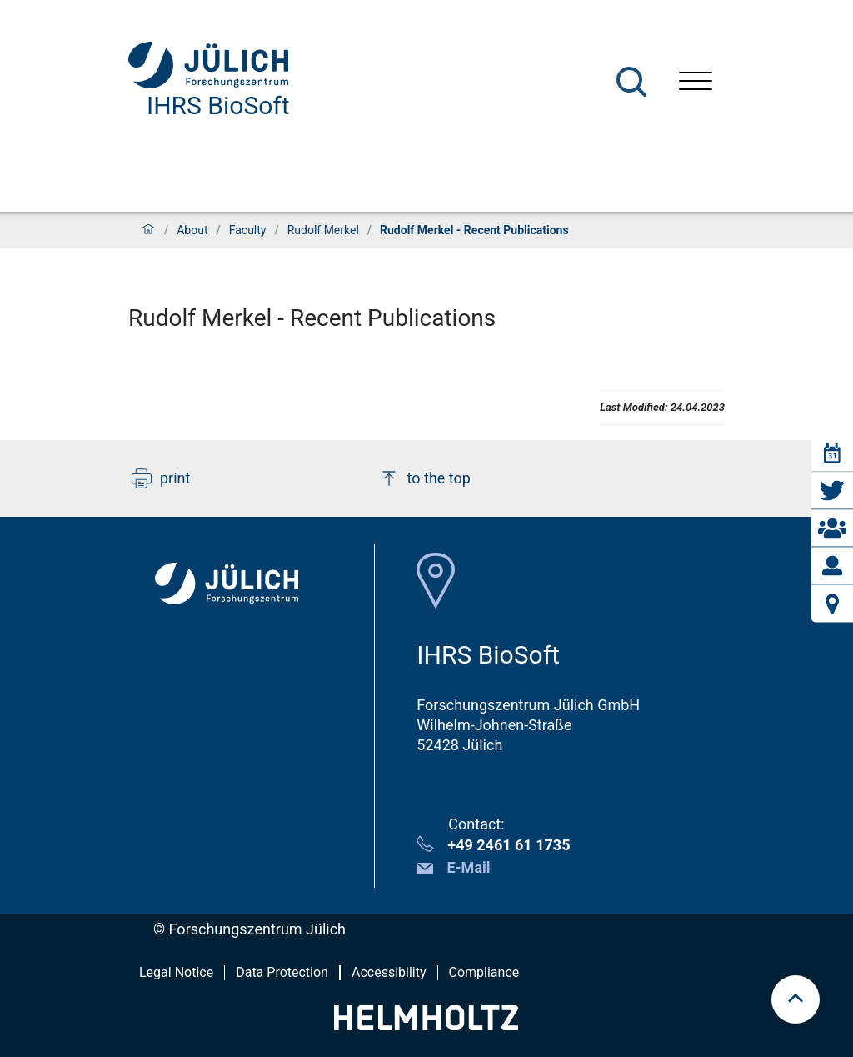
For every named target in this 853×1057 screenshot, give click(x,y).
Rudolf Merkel (323, 230)
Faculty (248, 230)
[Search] (631, 82)
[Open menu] (695, 83)
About (192, 230)
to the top (425, 478)
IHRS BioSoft (218, 105)
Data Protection (282, 972)
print (161, 478)
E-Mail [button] (468, 867)
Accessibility (389, 972)
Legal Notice (176, 972)
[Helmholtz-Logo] (426, 1025)
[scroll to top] (795, 999)
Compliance (484, 972)
